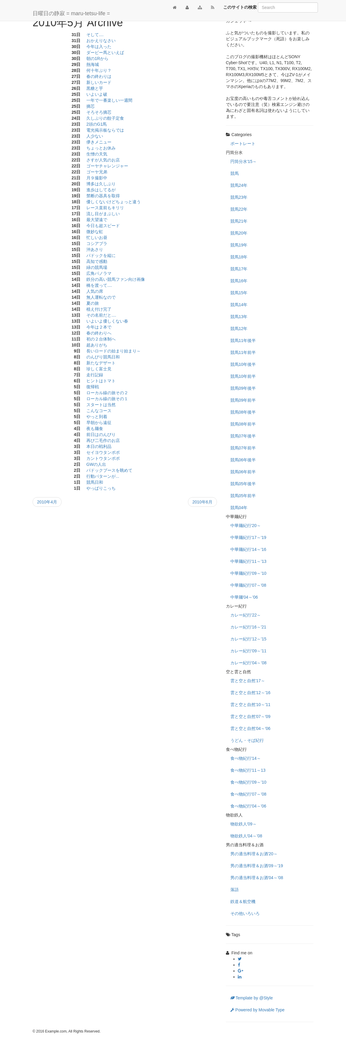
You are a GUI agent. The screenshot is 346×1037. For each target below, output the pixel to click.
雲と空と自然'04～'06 (250, 728)
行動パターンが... (102, 476)
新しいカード (98, 82)
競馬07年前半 (243, 448)
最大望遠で (96, 219)
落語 (234, 889)
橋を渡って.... (99, 285)
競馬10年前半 (243, 376)
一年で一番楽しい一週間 (109, 100)
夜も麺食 (94, 428)
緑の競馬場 (96, 267)
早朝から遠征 (98, 422)
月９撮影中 (96, 177)
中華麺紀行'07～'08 (248, 585)
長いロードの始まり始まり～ (113, 351)
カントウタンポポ (103, 458)
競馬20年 (239, 233)
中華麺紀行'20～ (245, 525)
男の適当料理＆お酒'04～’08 (256, 877)
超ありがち (96, 345)
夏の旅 (92, 303)
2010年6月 (202, 502)
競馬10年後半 (243, 364)
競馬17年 (239, 268)
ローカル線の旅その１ (107, 398)
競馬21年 (239, 221)
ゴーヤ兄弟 (96, 172)
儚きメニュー (98, 142)
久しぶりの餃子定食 (105, 118)
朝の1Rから (97, 58)
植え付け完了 (98, 309)
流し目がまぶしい (103, 213)
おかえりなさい (101, 40)
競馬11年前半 (243, 352)
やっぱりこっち (101, 488)
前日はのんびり (101, 434)
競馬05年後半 (243, 483)
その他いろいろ (245, 913)
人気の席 (94, 291)
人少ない (94, 136)
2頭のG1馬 (96, 124)
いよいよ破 (96, 94)
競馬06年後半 (243, 459)
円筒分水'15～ (243, 161)
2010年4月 (47, 502)
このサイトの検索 (240, 7)
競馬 (234, 173)
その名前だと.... (101, 315)
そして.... (95, 34)
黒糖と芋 (94, 88)
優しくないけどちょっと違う (113, 201)
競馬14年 (239, 304)
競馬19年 (239, 245)
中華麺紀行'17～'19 (248, 537)
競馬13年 (239, 316)
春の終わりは (98, 76)
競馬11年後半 (243, 340)
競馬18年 (239, 257)
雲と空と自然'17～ (247, 680)
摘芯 (90, 106)
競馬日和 (94, 482)
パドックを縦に (101, 255)
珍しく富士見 (98, 368)
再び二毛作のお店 (103, 440)
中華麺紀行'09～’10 (248, 573)
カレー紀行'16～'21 (248, 627)
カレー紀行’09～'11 (248, 650)
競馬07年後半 (243, 436)
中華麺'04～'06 (244, 597)
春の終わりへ (98, 333)
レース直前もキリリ (105, 207)
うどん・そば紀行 (247, 740)
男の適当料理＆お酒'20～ (254, 853)
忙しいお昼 (96, 237)
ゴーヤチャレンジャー (107, 166)
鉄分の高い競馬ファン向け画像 (115, 279)
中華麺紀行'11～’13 (248, 561)
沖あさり (94, 249)
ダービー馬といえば (105, 52)
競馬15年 (239, 292)
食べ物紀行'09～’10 (248, 782)
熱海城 (92, 64)
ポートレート (242, 143)
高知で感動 (96, 261)
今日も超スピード (103, 225)
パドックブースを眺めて (109, 470)
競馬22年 (239, 209)
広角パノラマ (98, 273)
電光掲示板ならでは (105, 130)
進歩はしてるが (101, 189)
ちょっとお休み (101, 148)
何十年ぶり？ (98, 70)
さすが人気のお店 (103, 160)
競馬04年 (239, 507)
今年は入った (98, 46)
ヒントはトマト (101, 380)
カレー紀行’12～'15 (248, 639)
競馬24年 (239, 185)
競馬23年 (239, 197)
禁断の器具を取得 (103, 195)
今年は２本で (98, 327)
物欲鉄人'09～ (243, 824)
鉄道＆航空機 (242, 901)
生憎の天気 (96, 154)
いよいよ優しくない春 (107, 321)
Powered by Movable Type (257, 1009)
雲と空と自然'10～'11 (250, 704)
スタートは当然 (101, 404)
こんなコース (98, 410)
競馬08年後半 (243, 412)
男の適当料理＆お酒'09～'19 (256, 865)
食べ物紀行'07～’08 (248, 794)
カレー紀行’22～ (245, 615)
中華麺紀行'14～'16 (248, 549)
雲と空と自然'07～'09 (250, 716)
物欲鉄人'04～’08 (246, 835)
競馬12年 (239, 328)
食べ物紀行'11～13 (248, 770)
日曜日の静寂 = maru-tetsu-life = (71, 13)
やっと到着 (96, 416)
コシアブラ (96, 243)
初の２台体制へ (101, 339)
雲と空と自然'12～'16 (250, 692)
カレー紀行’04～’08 (248, 662)
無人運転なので (101, 297)
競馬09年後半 (243, 388)
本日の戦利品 (98, 446)
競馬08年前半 (243, 424)
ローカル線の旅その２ (107, 392)
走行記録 (94, 374)
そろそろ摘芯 (98, 112)
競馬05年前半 (243, 495)
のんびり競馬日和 (103, 357)
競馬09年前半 (243, 400)
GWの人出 (96, 464)
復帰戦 (92, 386)
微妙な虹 (94, 231)
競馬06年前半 (243, 471)
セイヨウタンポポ (103, 452)
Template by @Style (251, 998)
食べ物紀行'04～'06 (248, 806)
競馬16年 (239, 280)
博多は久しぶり (101, 183)
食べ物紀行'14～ (245, 758)
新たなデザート (101, 362)
